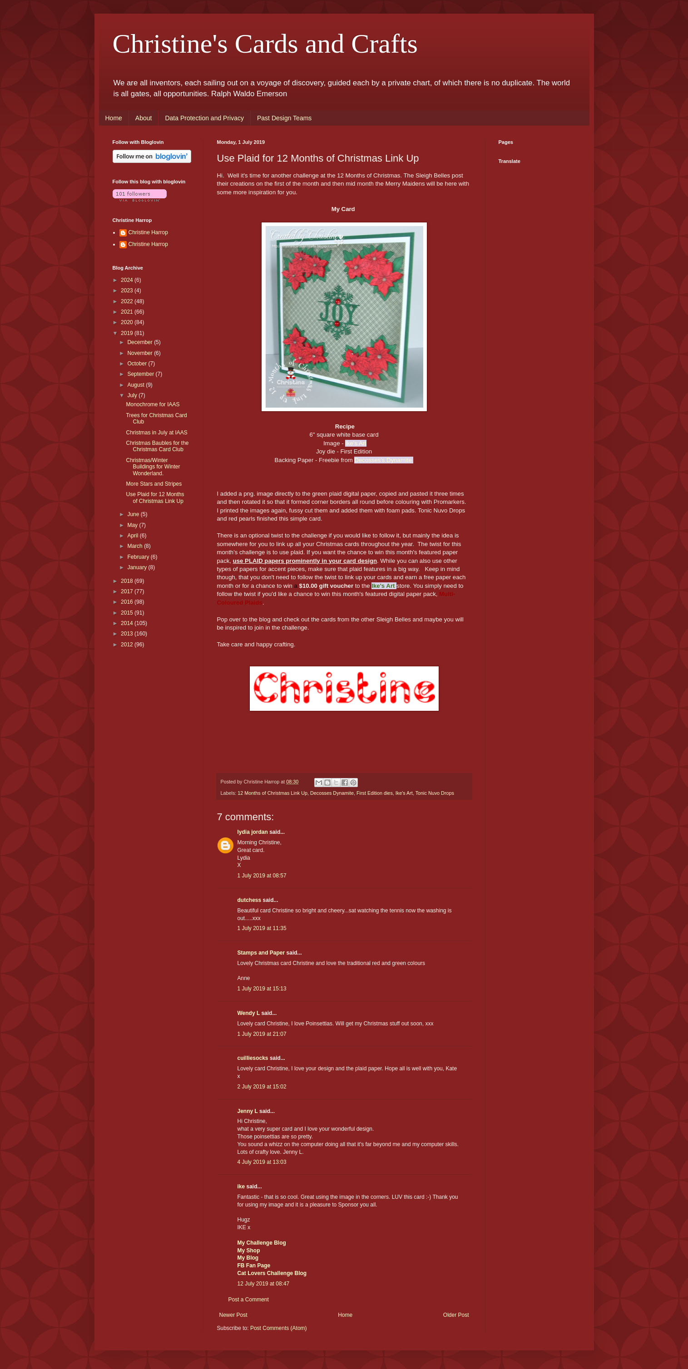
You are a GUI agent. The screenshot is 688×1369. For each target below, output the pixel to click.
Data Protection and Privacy (204, 118)
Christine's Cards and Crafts (265, 44)
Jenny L (248, 1111)
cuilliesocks (253, 1058)
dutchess (250, 900)
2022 (127, 301)
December (140, 342)
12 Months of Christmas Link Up (272, 793)
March (135, 546)
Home (113, 118)
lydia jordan (253, 832)
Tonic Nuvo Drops (435, 793)
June (133, 514)
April (133, 535)
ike (241, 1186)
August (136, 385)
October (137, 363)
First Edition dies (374, 793)
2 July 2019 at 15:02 (262, 1086)
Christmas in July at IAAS (156, 432)
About (143, 118)
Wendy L (249, 1013)
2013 (127, 633)
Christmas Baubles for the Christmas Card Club (157, 446)
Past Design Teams (284, 118)
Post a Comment (248, 1299)
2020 (127, 322)
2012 (127, 644)
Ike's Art (404, 793)
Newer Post (233, 1315)
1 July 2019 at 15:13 (262, 988)
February (138, 557)
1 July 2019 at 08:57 (262, 875)
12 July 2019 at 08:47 (264, 1283)
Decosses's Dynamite (383, 460)
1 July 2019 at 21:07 (262, 1034)
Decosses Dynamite (332, 793)
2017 (127, 591)
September (141, 374)
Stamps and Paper (261, 953)
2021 (127, 312)
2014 (127, 623)
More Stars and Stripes (154, 484)
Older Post (456, 1315)
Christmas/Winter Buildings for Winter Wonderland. (153, 467)
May (133, 525)
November (140, 353)
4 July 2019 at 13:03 (262, 1162)
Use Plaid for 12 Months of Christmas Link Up (155, 497)
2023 (127, 290)
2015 (127, 613)
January (137, 567)
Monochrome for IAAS (152, 404)
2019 (127, 333)
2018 (127, 581)
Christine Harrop (148, 232)
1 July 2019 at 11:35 (262, 928)
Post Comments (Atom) (278, 1328)
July (133, 395)
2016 (127, 602)
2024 (127, 280)
